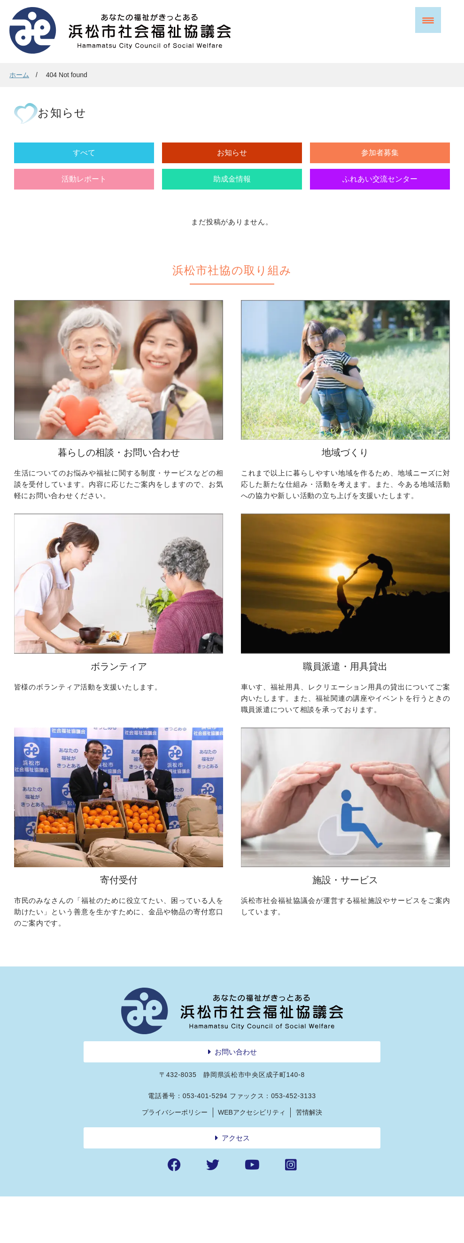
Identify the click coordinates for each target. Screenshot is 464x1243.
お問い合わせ (236, 1098)
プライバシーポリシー (175, 1158)
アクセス (236, 1184)
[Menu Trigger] (428, 20)
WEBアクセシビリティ (252, 1158)
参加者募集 (195, 166)
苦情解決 (309, 1158)
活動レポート (268, 166)
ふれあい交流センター (415, 171)
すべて (49, 166)
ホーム (19, 75)
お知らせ (122, 166)
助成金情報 (342, 166)
